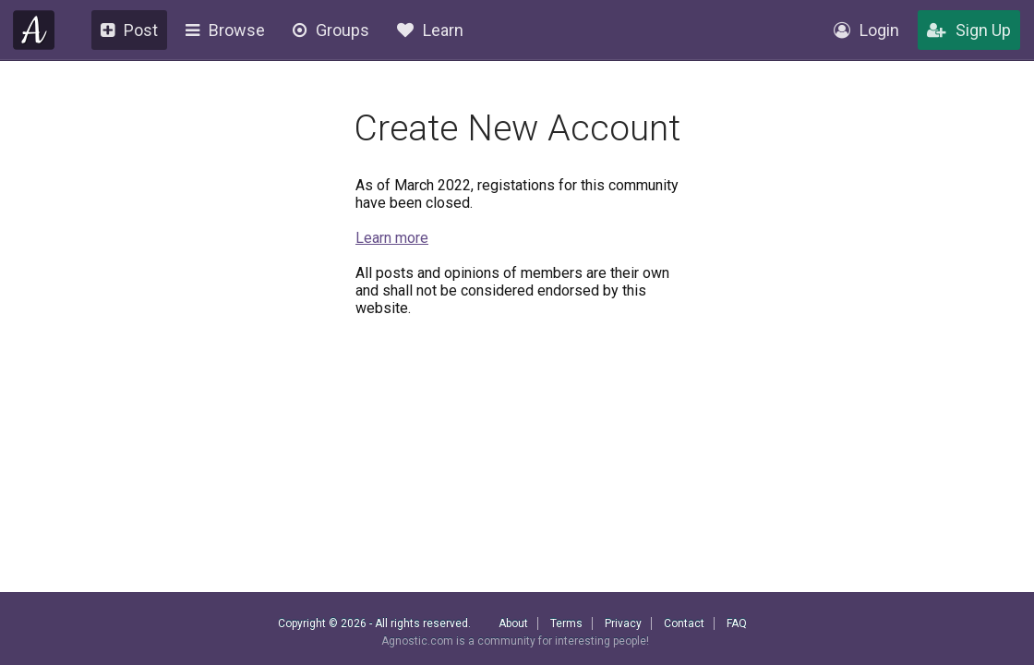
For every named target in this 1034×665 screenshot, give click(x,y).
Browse (225, 30)
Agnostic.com (34, 30)
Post (129, 30)
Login (866, 30)
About (513, 623)
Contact (684, 623)
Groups (331, 30)
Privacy (623, 623)
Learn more (391, 238)
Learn (430, 30)
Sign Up (969, 30)
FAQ (737, 623)
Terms (566, 623)
